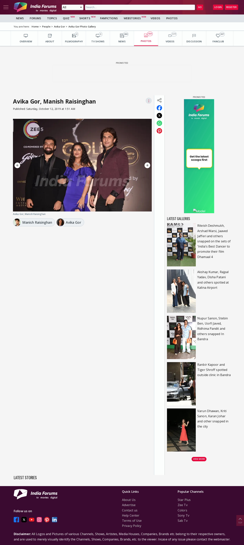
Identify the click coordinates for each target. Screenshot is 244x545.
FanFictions (109, 18)
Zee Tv (183, 505)
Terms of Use (132, 520)
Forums (35, 18)
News (20, 18)
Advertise (129, 505)
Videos (155, 18)
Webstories (132, 18)
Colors (182, 510)
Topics (52, 18)
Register (231, 7)
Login (218, 7)
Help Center (130, 515)
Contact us (129, 510)
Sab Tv (183, 520)
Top (240, 520)
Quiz (66, 18)
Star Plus (184, 500)
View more (199, 458)
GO (200, 7)
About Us (129, 500)
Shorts (84, 18)
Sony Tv (183, 515)
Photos (171, 18)
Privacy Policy (131, 526)
